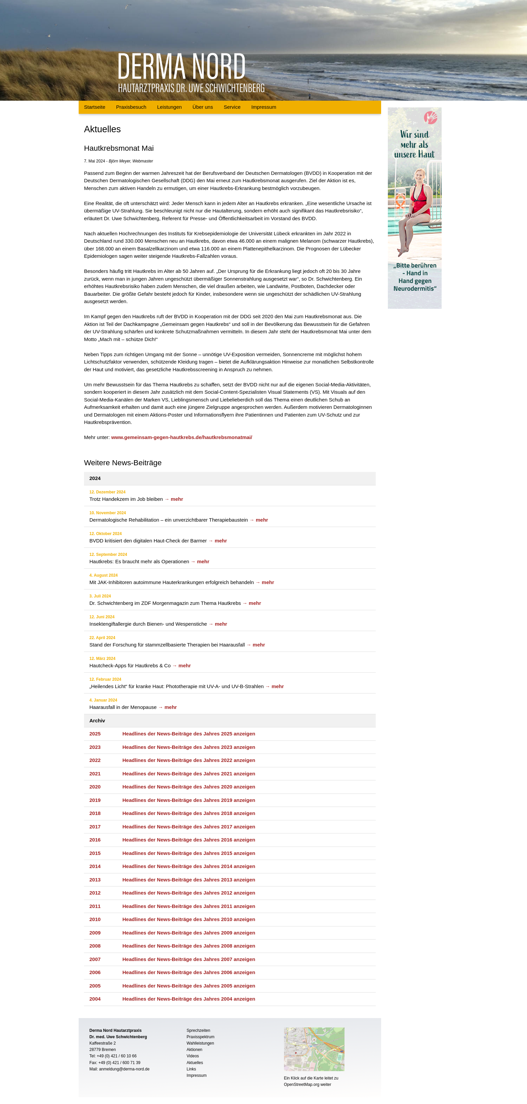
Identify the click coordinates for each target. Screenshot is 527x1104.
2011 (94, 906)
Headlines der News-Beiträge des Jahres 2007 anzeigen (188, 959)
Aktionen (194, 1049)
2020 (94, 786)
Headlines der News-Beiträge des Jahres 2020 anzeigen (188, 786)
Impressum (263, 107)
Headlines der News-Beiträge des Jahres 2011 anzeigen (188, 906)
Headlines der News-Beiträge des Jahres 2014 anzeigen (188, 866)
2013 (94, 879)
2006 (94, 972)
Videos (193, 1056)
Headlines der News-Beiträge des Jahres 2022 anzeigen (188, 760)
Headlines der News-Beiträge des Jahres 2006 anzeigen (188, 972)
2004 (94, 999)
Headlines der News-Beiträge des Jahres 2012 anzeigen (188, 893)
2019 (94, 800)
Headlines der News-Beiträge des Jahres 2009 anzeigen (188, 932)
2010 (94, 919)
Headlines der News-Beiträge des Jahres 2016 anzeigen (188, 840)
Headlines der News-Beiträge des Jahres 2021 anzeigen (188, 773)
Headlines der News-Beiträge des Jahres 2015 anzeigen (188, 853)
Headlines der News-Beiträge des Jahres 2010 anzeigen (188, 919)
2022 (94, 760)
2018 (94, 813)
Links (191, 1069)
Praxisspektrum (200, 1037)
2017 (94, 826)
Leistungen (169, 107)
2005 (94, 986)
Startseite (94, 107)
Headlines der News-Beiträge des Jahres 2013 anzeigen (188, 879)
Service (232, 107)
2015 (94, 853)
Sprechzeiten (198, 1030)
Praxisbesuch (131, 107)
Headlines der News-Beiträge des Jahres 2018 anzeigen (188, 813)
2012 (94, 893)
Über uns (203, 107)
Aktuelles (195, 1062)
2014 (94, 866)
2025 (94, 733)
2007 (94, 959)
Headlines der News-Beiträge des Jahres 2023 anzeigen (188, 747)
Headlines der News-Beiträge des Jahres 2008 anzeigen (188, 946)
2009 (94, 932)
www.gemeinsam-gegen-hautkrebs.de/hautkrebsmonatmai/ (181, 437)
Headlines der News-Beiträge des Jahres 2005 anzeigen (188, 986)
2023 (94, 747)
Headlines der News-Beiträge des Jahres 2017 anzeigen (188, 826)
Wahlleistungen (200, 1043)
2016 (94, 840)
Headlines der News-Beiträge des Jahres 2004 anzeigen (188, 999)
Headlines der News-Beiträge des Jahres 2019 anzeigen (188, 800)
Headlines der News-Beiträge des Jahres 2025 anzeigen (188, 733)
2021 (94, 773)
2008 (94, 946)
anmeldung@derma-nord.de (124, 1069)
